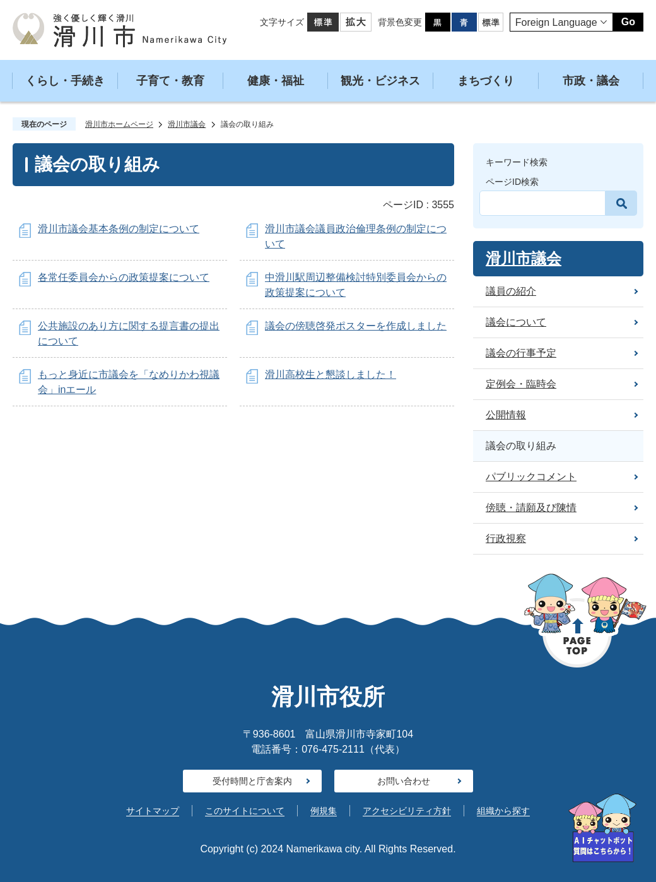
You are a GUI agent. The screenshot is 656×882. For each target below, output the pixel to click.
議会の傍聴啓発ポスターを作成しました (356, 325)
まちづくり (485, 80)
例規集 (323, 811)
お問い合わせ (403, 781)
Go (628, 21)
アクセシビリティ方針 (407, 811)
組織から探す (503, 811)
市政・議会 (591, 80)
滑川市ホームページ (119, 124)
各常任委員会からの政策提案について (123, 277)
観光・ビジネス (380, 80)
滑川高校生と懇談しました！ (330, 374)
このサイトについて (244, 811)
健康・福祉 (275, 80)
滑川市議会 (187, 124)
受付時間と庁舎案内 (252, 781)
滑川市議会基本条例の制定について (118, 228)
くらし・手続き (65, 80)
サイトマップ (152, 811)
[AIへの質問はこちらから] (602, 828)
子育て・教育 (170, 80)
